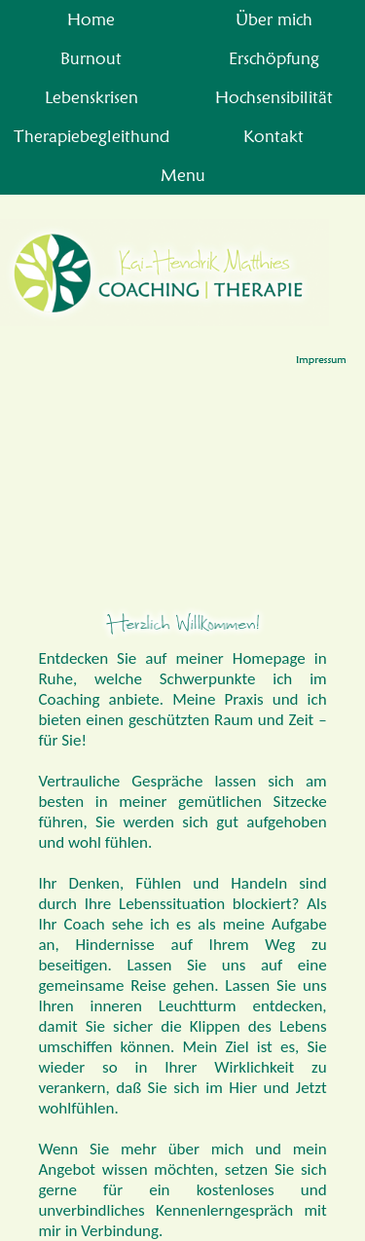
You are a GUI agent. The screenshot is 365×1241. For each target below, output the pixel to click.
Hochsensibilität (274, 97)
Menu (183, 174)
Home (91, 19)
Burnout (91, 58)
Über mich (274, 19)
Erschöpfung (274, 58)
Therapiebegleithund (91, 136)
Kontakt (273, 136)
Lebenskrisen (91, 97)
